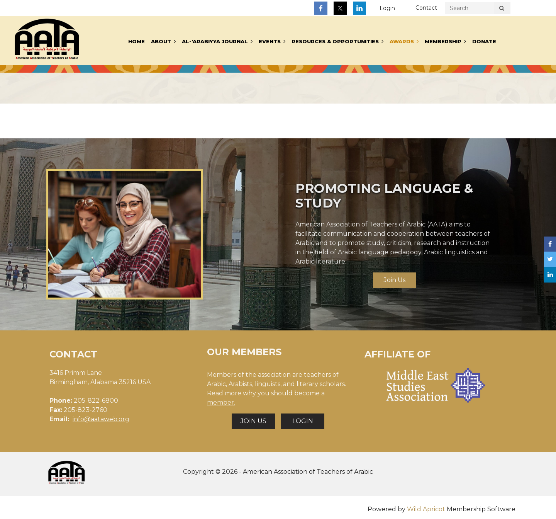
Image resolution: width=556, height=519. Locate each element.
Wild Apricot (426, 509)
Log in (387, 8)
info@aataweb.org (101, 419)
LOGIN (302, 421)
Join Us (394, 280)
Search (502, 9)
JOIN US (253, 421)
